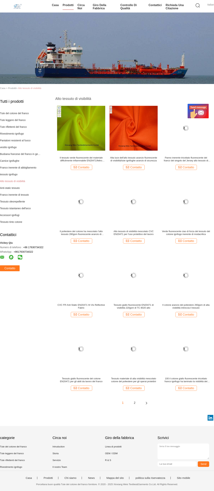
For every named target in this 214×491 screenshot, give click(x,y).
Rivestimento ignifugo (12, 133)
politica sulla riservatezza (150, 478)
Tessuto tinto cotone (11, 221)
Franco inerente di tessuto (14, 194)
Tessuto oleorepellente (12, 201)
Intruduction (58, 446)
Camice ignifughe (9, 160)
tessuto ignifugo (8, 174)
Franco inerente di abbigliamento (18, 167)
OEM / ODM (111, 453)
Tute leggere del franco (13, 120)
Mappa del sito (115, 478)
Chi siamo (71, 478)
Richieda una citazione (175, 7)
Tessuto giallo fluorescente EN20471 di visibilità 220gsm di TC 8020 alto (134, 306)
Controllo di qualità (128, 7)
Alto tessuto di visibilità (29, 88)
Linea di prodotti (113, 446)
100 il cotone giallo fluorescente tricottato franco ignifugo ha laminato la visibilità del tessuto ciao (186, 380)
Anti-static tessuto (10, 188)
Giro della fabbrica (99, 7)
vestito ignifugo (8, 147)
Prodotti (68, 5)
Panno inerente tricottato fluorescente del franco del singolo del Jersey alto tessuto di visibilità (186, 159)
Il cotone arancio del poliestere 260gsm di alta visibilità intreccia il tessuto (186, 306)
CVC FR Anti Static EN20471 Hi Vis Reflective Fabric (81, 306)
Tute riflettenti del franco (13, 126)
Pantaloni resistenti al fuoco (15, 140)
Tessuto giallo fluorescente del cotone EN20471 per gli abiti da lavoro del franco (81, 380)
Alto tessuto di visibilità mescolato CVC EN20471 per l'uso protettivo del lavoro (134, 232)
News (91, 478)
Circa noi (81, 7)
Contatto (9, 268)
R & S (108, 460)
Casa (55, 5)
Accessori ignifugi (9, 215)
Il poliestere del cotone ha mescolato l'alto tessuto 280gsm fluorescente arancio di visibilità (81, 233)
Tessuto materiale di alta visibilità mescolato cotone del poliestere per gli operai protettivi (133, 380)
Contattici (155, 5)
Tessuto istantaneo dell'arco (15, 208)
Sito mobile (183, 478)
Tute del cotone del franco (14, 113)
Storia (55, 453)
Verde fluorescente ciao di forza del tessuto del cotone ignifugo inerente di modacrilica (186, 232)
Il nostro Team (59, 467)
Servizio (56, 460)
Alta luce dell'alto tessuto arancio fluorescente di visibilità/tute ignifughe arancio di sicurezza (133, 159)
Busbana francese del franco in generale (20, 154)
